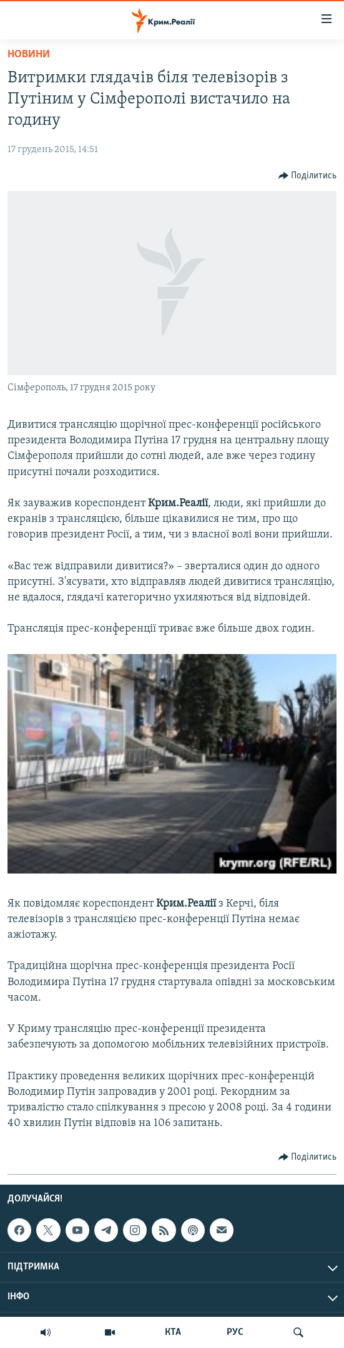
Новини (28, 54)
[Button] (307, 176)
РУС (235, 1332)
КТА (173, 1332)
